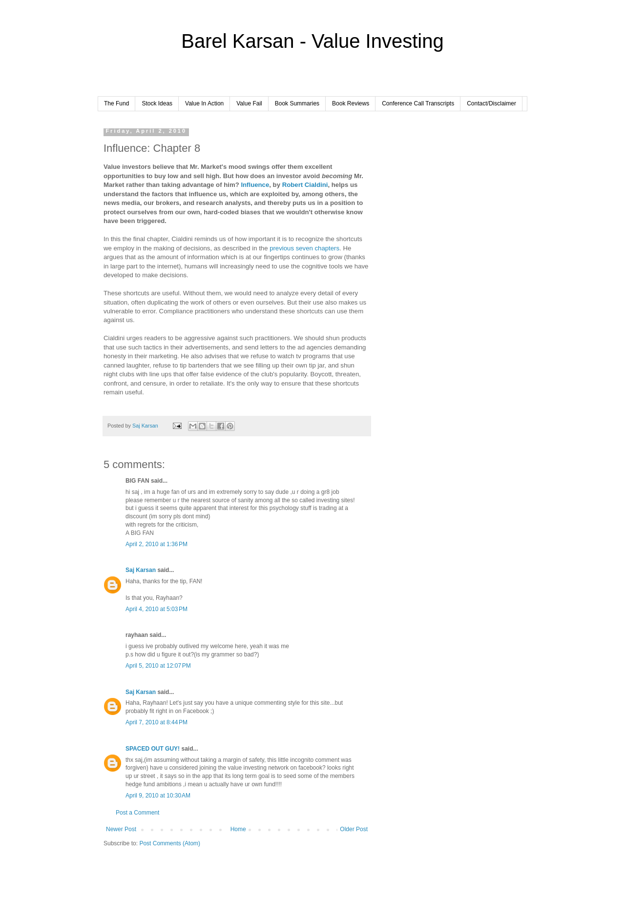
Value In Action (204, 103)
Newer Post (121, 829)
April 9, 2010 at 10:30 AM (157, 795)
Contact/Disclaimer (491, 103)
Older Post (354, 829)
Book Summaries (297, 103)
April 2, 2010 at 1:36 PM (156, 544)
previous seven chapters (304, 248)
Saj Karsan (140, 570)
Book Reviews (350, 103)
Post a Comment (137, 812)
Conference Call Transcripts (418, 103)
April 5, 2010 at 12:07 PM (158, 665)
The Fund (116, 103)
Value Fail (249, 103)
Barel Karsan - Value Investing (312, 41)
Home (238, 829)
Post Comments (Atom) (169, 843)
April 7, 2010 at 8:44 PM (156, 722)
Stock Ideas (157, 103)
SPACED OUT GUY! (152, 748)
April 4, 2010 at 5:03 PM (156, 609)
